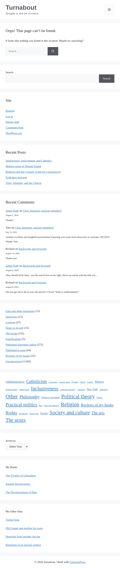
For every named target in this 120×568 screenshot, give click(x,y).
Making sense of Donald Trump (23, 166)
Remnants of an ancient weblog (23, 544)
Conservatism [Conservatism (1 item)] (64, 382)
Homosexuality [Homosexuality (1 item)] (12, 390)
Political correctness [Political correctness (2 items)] (50, 397)
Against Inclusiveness (18, 483)
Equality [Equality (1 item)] (75, 382)
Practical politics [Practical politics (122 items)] (21, 404)
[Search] (53, 51)
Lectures (10, 322)
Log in (9, 116)
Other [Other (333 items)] (12, 396)
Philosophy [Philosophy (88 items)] (29, 396)
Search (9, 72)
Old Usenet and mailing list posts (24, 528)
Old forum (11, 333)
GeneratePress (77, 562)
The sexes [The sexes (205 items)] (16, 420)
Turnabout (21, 7)
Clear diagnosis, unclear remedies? (42, 210)
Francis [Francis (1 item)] (90, 382)
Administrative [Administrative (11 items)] (15, 382)
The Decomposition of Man (21, 492)
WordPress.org (14, 133)
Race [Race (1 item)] (41, 406)
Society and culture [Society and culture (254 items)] (70, 412)
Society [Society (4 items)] (44, 413)
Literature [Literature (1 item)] (81, 390)
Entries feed (12, 122)
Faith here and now (16, 177)
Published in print (16, 350)
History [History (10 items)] (99, 382)
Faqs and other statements (20, 311)
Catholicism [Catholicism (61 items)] (36, 381)
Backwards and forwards (32, 248)
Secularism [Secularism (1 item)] (23, 414)
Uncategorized (14, 361)
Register (10, 110)
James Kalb (12, 210)
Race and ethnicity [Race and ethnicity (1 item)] (51, 406)
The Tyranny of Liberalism (21, 475)
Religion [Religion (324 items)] (70, 404)
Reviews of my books (18, 355)
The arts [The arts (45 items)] (98, 413)
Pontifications (13, 339)
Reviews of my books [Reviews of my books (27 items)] (97, 405)
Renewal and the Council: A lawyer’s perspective (33, 171)
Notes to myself (14, 327)
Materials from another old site (23, 536)
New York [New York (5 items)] (92, 389)
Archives (11, 440)
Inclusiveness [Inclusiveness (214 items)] (44, 388)
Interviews (11, 316)
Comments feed (14, 127)
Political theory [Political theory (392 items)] (78, 396)
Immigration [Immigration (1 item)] (24, 390)
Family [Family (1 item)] (83, 382)
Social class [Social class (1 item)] (34, 414)
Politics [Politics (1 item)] (99, 398)
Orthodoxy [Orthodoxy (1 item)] (103, 390)
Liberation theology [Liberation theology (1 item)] (68, 390)
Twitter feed (12, 519)
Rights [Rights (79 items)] (11, 412)
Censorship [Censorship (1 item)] (53, 382)
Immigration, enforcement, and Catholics (29, 160)
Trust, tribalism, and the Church (23, 183)
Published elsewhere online (21, 344)
